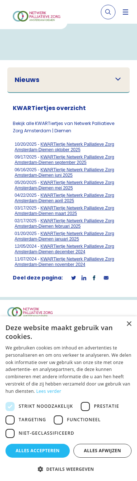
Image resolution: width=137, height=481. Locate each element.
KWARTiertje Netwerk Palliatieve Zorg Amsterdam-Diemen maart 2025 (64, 211)
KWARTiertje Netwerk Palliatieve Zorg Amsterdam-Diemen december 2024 (64, 249)
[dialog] (68, 398)
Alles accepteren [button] (38, 450)
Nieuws (27, 79)
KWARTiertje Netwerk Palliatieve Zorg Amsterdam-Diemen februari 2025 (64, 223)
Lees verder (48, 391)
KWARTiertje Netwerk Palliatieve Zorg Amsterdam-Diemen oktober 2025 (64, 147)
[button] (68, 469)
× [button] (129, 324)
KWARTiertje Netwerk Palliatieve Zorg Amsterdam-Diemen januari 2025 (64, 236)
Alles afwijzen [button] (102, 450)
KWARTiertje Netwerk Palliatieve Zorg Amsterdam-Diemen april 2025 (64, 198)
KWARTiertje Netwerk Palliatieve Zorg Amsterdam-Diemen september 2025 (64, 160)
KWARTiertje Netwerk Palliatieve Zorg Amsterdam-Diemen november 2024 (64, 262)
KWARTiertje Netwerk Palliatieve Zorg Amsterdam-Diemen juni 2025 (64, 172)
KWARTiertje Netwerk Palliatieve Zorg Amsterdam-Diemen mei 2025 (64, 185)
